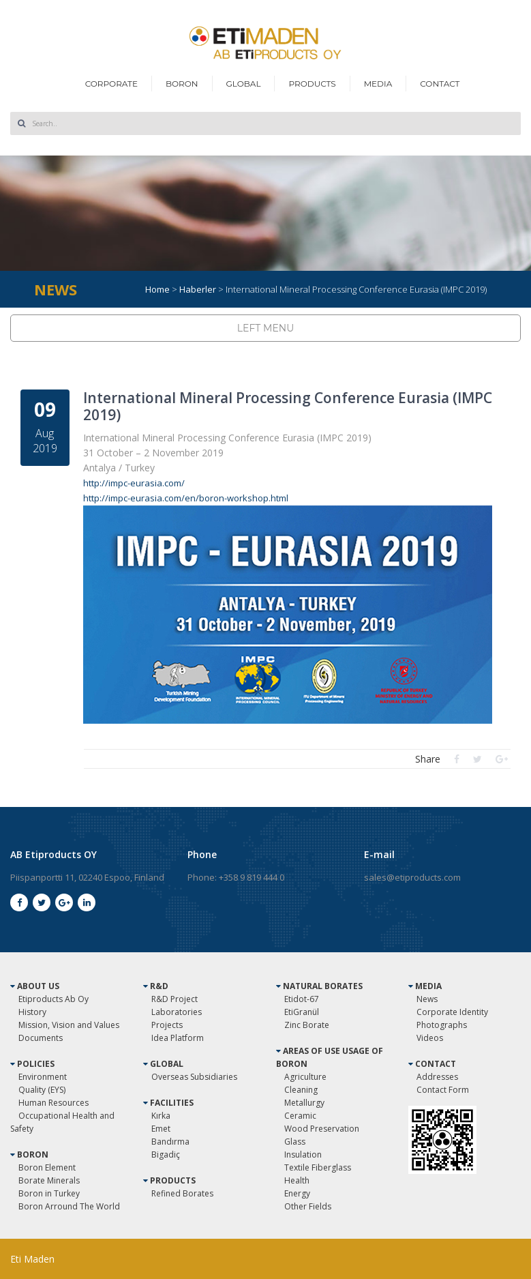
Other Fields (307, 1206)
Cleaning (301, 1090)
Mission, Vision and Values (68, 1025)
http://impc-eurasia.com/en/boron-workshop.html (185, 498)
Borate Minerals (49, 1180)
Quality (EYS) (41, 1090)
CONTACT (439, 83)
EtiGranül (301, 1012)
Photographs (441, 1025)
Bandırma (170, 1141)
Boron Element (47, 1167)
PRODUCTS (311, 83)
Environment (42, 1077)
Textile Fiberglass (317, 1167)
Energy (297, 1193)
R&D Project (174, 999)
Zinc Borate (306, 1025)
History (32, 1012)
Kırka (160, 1115)
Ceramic (300, 1115)
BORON (182, 83)
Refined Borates (182, 1193)
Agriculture (305, 1077)
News (427, 999)
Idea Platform (177, 1038)
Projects (167, 1025)
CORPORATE (111, 83)
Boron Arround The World (69, 1206)
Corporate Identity (452, 1012)
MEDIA (378, 83)
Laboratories (176, 1012)
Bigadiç (165, 1154)
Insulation (303, 1154)
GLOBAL (243, 83)
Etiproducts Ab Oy (53, 999)
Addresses (437, 1077)
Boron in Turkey (49, 1193)
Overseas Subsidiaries (194, 1077)
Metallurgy (304, 1102)
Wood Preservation (321, 1128)
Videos (429, 1038)
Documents (40, 1038)
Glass (294, 1141)
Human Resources (53, 1102)
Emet (160, 1128)
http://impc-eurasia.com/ (134, 483)
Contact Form (442, 1090)
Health (296, 1180)
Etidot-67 (301, 999)
